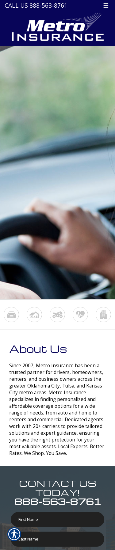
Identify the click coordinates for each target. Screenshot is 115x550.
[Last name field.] (57, 539)
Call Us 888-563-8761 (36, 5)
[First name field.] (57, 519)
